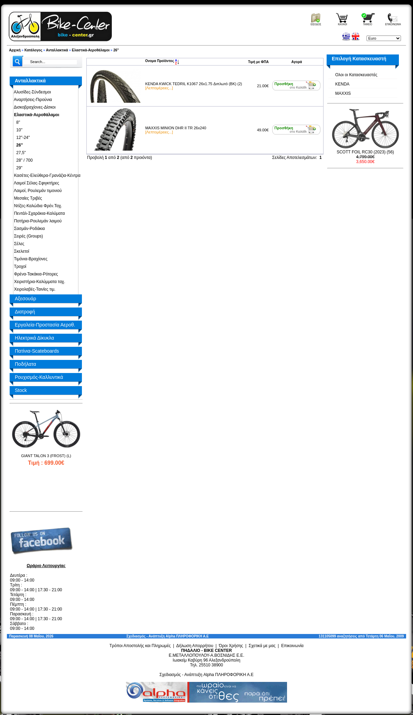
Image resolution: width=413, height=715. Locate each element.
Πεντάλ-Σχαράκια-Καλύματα (38, 213)
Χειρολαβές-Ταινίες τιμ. (33, 289)
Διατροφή (25, 311)
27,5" (19, 152)
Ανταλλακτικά (57, 50)
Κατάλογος (33, 50)
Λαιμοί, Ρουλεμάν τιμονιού (37, 190)
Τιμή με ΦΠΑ (258, 62)
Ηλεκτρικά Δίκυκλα (34, 338)
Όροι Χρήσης (231, 645)
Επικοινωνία (292, 645)
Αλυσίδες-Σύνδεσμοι (31, 92)
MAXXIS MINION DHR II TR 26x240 (175, 128)
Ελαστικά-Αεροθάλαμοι (90, 50)
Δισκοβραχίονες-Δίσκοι (33, 107)
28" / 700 (22, 160)
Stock (21, 390)
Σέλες (18, 243)
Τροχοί (19, 266)
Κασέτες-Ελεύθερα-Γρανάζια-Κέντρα (46, 175)
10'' (17, 130)
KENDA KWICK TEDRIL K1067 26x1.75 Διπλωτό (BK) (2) (193, 84)
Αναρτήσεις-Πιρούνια (32, 99)
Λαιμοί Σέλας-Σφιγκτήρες (35, 183)
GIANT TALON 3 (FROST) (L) (46, 456)
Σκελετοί (20, 251)
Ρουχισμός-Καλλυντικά (39, 377)
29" (17, 167)
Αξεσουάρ (25, 298)
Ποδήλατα (25, 364)
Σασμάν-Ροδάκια (28, 228)
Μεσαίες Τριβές (27, 198)
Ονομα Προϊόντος (162, 61)
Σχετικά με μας (262, 645)
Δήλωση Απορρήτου (194, 645)
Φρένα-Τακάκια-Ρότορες (35, 274)
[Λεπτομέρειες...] (159, 88)
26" (116, 50)
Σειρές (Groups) (27, 236)
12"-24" (21, 137)
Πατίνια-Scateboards (37, 351)
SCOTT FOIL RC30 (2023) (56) (365, 152)
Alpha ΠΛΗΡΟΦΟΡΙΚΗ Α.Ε (187, 636)
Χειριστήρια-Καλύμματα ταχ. (38, 281)
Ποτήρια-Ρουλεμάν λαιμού (37, 221)
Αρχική (15, 50)
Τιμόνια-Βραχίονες (29, 258)
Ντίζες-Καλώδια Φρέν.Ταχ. (37, 205)
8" (16, 122)
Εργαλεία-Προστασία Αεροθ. (45, 325)
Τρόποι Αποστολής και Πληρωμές (140, 645)
